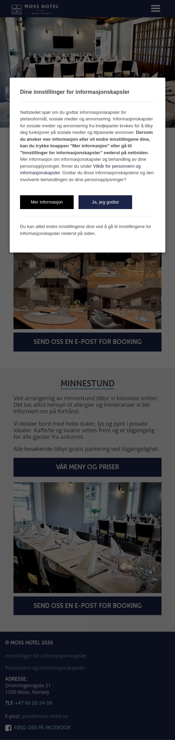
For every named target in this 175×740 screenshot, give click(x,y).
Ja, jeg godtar (105, 202)
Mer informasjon (47, 202)
